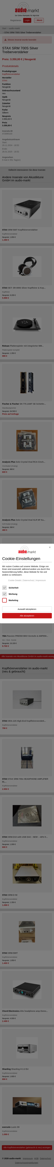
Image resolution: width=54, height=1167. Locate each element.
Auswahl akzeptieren (27, 609)
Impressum (41, 580)
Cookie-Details (14, 580)
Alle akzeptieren (27, 615)
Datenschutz (28, 580)
